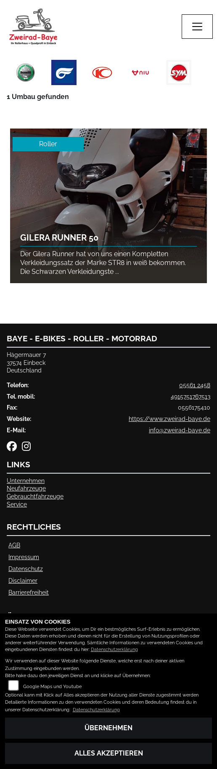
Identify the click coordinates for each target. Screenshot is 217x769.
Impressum (23, 556)
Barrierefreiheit (28, 592)
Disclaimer (22, 580)
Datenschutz (25, 568)
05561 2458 (194, 385)
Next (205, 74)
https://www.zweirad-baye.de (169, 418)
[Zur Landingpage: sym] (178, 72)
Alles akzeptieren (108, 753)
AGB (14, 545)
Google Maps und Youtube (52, 686)
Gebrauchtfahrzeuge (35, 496)
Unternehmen (26, 480)
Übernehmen (108, 728)
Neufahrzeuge (26, 488)
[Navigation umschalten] (197, 26)
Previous (11, 74)
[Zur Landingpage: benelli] (25, 72)
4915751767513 (190, 396)
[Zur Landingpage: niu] (140, 72)
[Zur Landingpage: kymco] (102, 72)
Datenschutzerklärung (114, 649)
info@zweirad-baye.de (179, 430)
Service (17, 504)
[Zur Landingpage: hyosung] (64, 72)
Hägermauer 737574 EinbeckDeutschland (26, 362)
